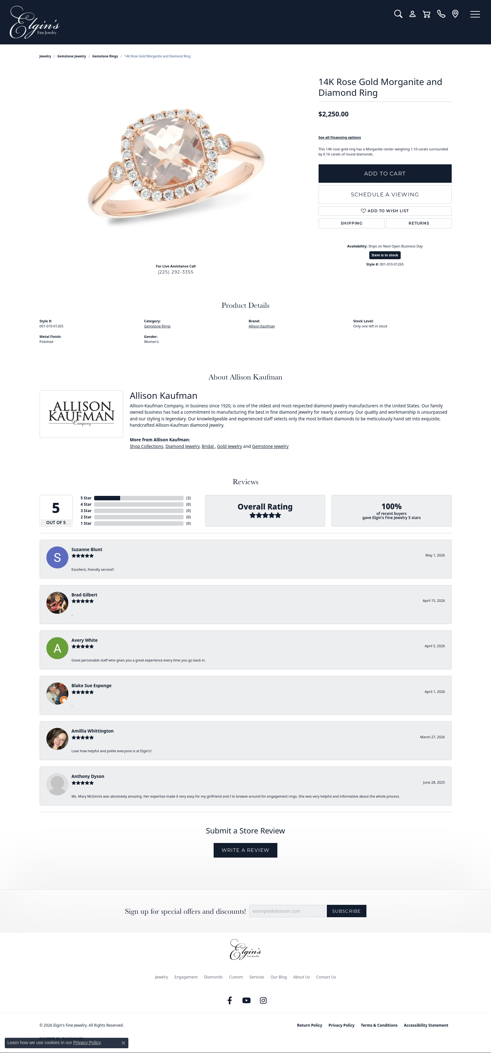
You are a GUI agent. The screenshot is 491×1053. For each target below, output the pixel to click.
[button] (398, 14)
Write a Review (246, 850)
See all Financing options (340, 137)
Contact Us (326, 977)
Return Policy (309, 1025)
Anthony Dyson (88, 776)
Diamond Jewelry (182, 446)
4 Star (86, 504)
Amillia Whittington (93, 731)
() (188, 498)
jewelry (45, 56)
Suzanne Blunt (87, 549)
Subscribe (346, 911)
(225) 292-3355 (176, 271)
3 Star (86, 510)
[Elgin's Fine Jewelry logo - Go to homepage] (197, 22)
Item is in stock (385, 255)
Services (256, 977)
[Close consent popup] (123, 1043)
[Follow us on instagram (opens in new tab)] (263, 1000)
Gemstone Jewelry (71, 56)
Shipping (352, 223)
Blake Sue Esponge (92, 685)
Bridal (208, 446)
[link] (441, 14)
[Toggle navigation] (475, 14)
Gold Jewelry (229, 446)
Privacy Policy (342, 1025)
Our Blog (278, 977)
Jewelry (161, 977)
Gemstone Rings (105, 56)
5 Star (86, 498)
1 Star (86, 523)
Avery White (85, 640)
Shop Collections (146, 446)
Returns (419, 223)
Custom (236, 977)
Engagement (186, 977)
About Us (301, 977)
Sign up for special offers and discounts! (185, 911)
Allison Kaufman (262, 326)
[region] (176, 163)
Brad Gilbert (85, 595)
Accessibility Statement (426, 1025)
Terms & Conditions (379, 1025)
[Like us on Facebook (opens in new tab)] (229, 1000)
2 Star (86, 517)
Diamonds (213, 977)
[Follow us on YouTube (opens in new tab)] (246, 1000)
